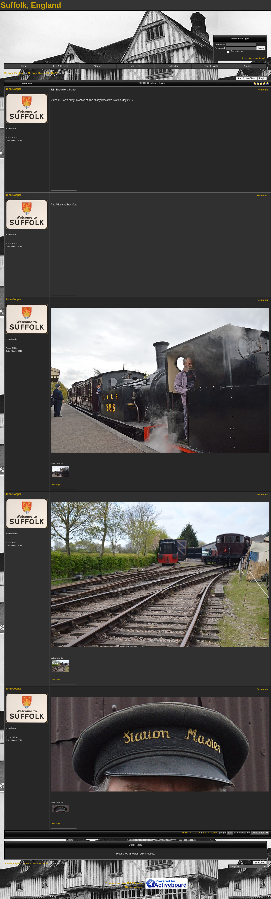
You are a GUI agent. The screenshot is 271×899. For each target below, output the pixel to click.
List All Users (60, 66)
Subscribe (260, 862)
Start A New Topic (246, 78)
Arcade (248, 66)
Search (98, 66)
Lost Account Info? (253, 58)
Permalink (262, 89)
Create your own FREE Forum (124, 883)
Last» (214, 832)
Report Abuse (133, 887)
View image (56, 485)
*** (266, 836)
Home (23, 66)
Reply (262, 78)
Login (261, 48)
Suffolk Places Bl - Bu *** (43, 73)
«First (185, 832)
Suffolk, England (14, 73)
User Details (135, 66)
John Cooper (13, 88)
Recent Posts (210, 66)
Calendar (173, 66)
